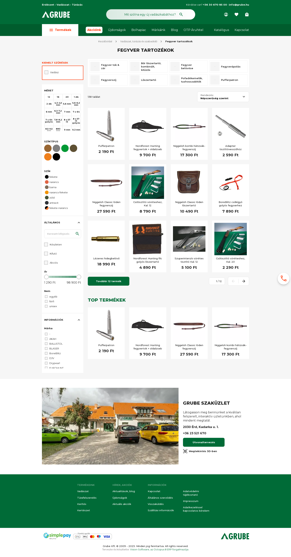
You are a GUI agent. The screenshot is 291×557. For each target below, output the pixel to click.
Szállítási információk (161, 510)
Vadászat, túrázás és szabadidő (138, 42)
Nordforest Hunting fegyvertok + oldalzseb (147, 148)
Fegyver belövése (187, 67)
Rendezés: (207, 96)
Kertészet (83, 510)
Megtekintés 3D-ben (200, 452)
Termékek (60, 30)
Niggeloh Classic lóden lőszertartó (189, 204)
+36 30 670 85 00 (215, 4)
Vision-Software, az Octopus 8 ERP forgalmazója (159, 549)
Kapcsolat (242, 30)
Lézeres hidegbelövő (106, 259)
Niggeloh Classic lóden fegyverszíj (106, 204)
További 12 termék (108, 282)
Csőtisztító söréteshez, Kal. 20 (230, 261)
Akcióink (94, 30)
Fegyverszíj (108, 80)
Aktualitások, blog (123, 491)
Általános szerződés (160, 497)
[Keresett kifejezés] (62, 234)
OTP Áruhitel (193, 30)
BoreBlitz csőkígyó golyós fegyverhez (230, 204)
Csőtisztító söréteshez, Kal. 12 (147, 204)
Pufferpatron (229, 80)
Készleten (56, 245)
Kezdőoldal (105, 42)
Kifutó (53, 254)
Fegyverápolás (231, 67)
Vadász (54, 73)
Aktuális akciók (121, 504)
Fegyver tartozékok (179, 42)
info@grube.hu (239, 4)
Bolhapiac (138, 30)
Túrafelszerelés (87, 497)
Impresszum (190, 501)
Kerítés (81, 504)
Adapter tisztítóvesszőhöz (231, 148)
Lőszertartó (148, 80)
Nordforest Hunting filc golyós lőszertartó (147, 261)
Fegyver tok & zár (110, 67)
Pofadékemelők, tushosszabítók (191, 81)
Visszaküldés (156, 504)
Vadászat (83, 491)
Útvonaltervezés (204, 443)
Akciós (54, 263)
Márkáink (158, 30)
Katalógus (221, 30)
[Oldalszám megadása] (214, 282)
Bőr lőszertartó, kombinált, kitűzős (151, 67)
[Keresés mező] (150, 14)
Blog (174, 30)
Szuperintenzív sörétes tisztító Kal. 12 (189, 261)
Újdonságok (117, 30)
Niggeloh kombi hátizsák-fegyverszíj (189, 148)
